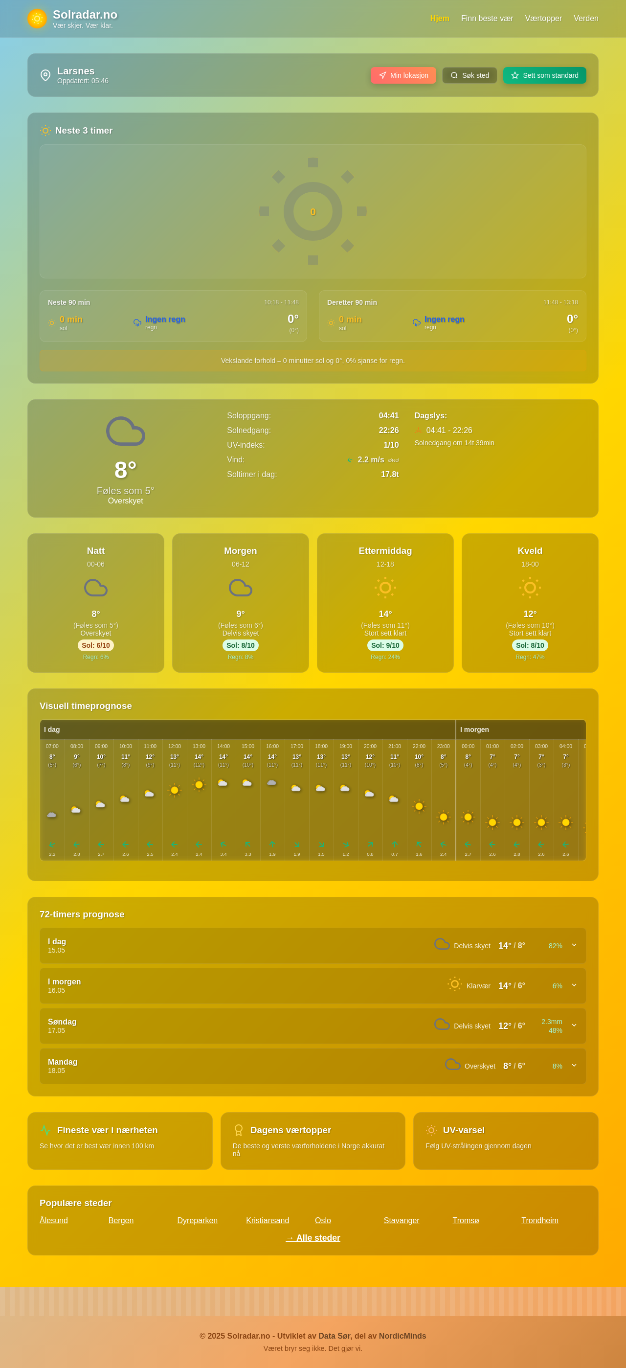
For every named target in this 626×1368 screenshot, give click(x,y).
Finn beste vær (487, 18)
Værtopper (543, 18)
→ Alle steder (313, 1238)
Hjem (439, 18)
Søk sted (469, 75)
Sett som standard (545, 75)
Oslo (323, 1220)
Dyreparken (198, 1220)
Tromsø (466, 1220)
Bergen (121, 1220)
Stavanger (402, 1220)
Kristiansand (267, 1220)
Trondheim (540, 1220)
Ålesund (54, 1220)
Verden (586, 18)
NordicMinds (402, 1336)
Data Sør (334, 1336)
